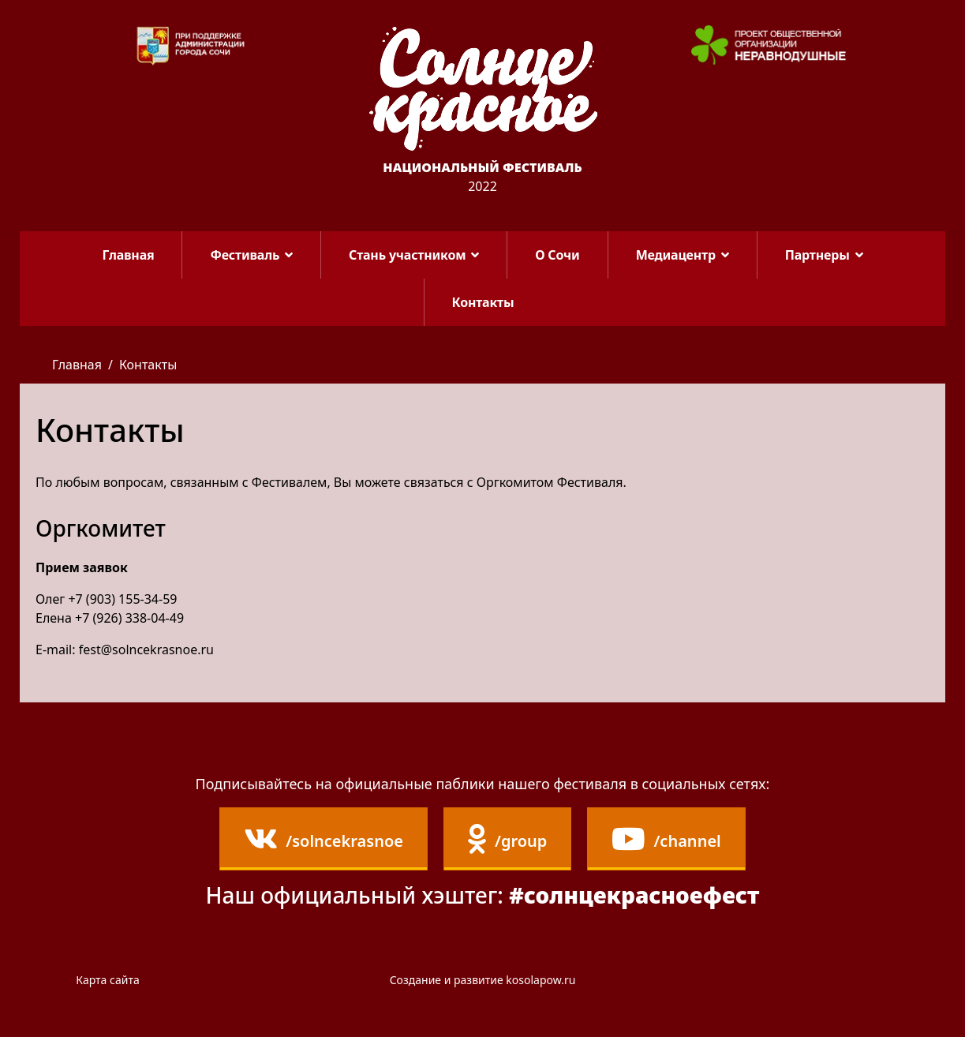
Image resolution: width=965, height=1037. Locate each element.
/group (507, 839)
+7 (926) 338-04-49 (129, 618)
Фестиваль (244, 255)
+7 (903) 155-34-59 (122, 599)
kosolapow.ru (540, 979)
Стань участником (407, 255)
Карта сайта (107, 979)
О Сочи (557, 255)
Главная (129, 255)
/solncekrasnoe (323, 839)
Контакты (483, 302)
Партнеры (817, 255)
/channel (666, 839)
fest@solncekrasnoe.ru (146, 649)
